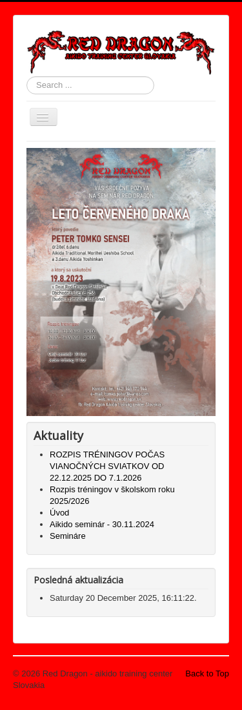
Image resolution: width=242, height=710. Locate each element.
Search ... (26, 76)
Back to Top (207, 673)
